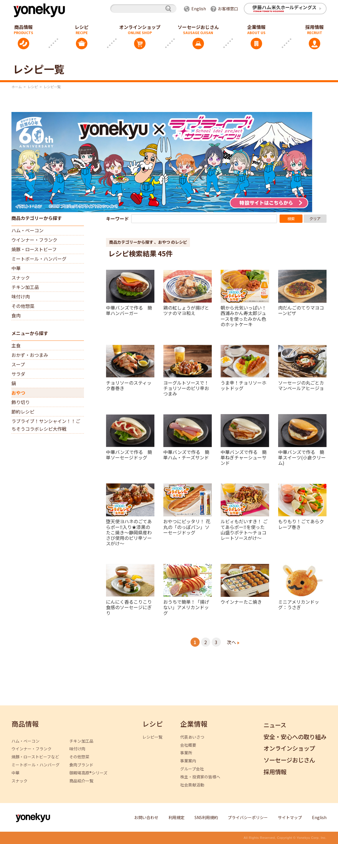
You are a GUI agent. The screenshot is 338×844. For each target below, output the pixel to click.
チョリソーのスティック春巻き (129, 385)
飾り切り (20, 402)
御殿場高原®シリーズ (88, 772)
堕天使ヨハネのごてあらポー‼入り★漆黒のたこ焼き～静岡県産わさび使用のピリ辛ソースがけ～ (129, 532)
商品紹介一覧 (81, 780)
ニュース (275, 725)
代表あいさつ (192, 737)
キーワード (117, 218)
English (198, 8)
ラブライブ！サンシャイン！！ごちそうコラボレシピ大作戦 (45, 425)
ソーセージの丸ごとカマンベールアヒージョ (301, 385)
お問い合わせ (146, 817)
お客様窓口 (228, 8)
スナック (20, 277)
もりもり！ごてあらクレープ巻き (301, 524)
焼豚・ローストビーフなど (35, 756)
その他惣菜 (22, 305)
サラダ (18, 373)
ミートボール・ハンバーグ (38, 258)
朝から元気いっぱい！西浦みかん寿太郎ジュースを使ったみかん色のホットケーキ (243, 315)
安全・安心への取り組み (295, 737)
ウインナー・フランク (34, 239)
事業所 (186, 752)
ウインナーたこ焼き (241, 601)
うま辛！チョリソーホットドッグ (243, 385)
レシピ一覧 (152, 737)
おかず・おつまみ (29, 354)
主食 (16, 345)
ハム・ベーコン (27, 230)
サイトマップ (290, 817)
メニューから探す (29, 333)
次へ (231, 642)
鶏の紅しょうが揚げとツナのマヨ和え (186, 310)
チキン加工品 (25, 287)
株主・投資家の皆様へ (200, 776)
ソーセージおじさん (198, 26)
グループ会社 (192, 768)
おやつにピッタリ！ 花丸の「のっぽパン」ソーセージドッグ (186, 526)
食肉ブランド (81, 764)
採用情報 (275, 772)
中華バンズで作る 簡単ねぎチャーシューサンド (244, 457)
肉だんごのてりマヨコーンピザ (301, 310)
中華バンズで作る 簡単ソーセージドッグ (129, 454)
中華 (16, 268)
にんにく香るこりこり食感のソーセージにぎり (129, 607)
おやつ (18, 392)
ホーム (16, 86)
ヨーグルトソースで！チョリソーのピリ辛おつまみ (186, 388)
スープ (18, 364)
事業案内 (188, 760)
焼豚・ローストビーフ (34, 249)
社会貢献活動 (192, 784)
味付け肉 (20, 296)
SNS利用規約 (206, 817)
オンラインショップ (139, 26)
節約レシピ (22, 411)
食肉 (16, 315)
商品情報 (25, 724)
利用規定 (176, 817)
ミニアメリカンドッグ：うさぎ (298, 604)
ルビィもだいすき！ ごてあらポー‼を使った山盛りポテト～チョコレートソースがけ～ (244, 529)
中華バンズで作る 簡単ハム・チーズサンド (186, 454)
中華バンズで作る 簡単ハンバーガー (129, 310)
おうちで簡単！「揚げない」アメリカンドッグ (186, 607)
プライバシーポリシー (248, 817)
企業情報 (256, 26)
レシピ (82, 26)
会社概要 (188, 745)
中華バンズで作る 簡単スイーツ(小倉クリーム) (302, 457)
